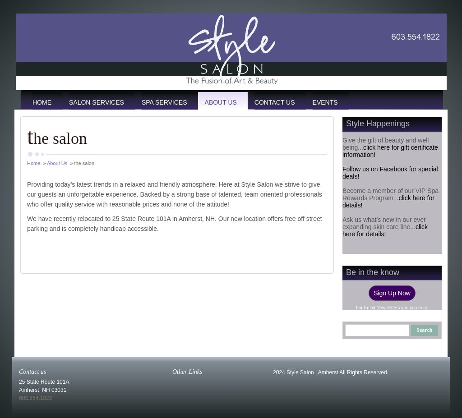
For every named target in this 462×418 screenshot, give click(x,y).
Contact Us (274, 102)
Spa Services (164, 102)
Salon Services (96, 102)
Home (41, 102)
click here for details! (385, 230)
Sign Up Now (392, 293)
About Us (221, 102)
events (325, 102)
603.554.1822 (35, 398)
